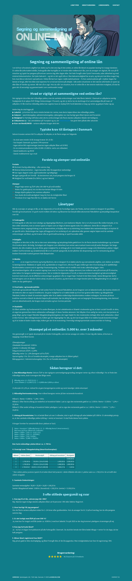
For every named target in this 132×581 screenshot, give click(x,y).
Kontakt (116, 5)
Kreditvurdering (88, 5)
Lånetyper (75, 5)
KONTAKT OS (116, 577)
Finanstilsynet (65, 120)
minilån (17, 262)
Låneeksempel (104, 5)
